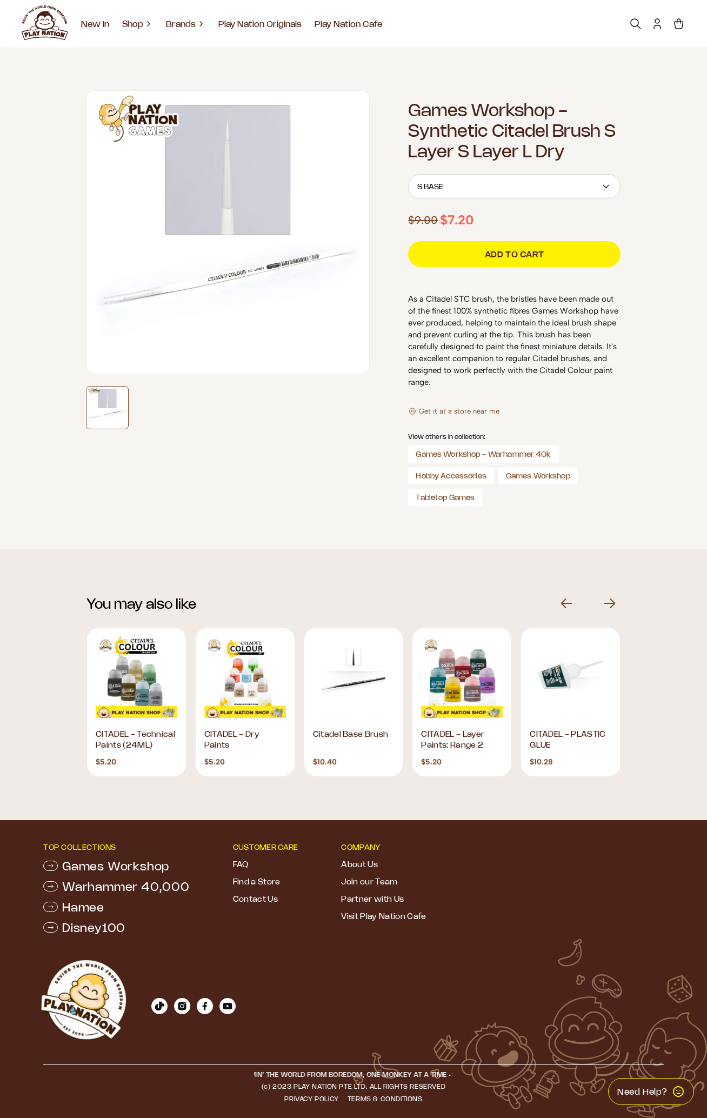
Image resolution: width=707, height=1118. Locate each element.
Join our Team (369, 881)
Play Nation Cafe (348, 24)
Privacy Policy (311, 1098)
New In (95, 24)
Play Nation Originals (260, 24)
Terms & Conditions (385, 1098)
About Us (359, 864)
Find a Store (257, 881)
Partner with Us (372, 898)
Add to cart (514, 254)
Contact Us (255, 898)
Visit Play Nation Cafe (383, 916)
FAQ (241, 864)
